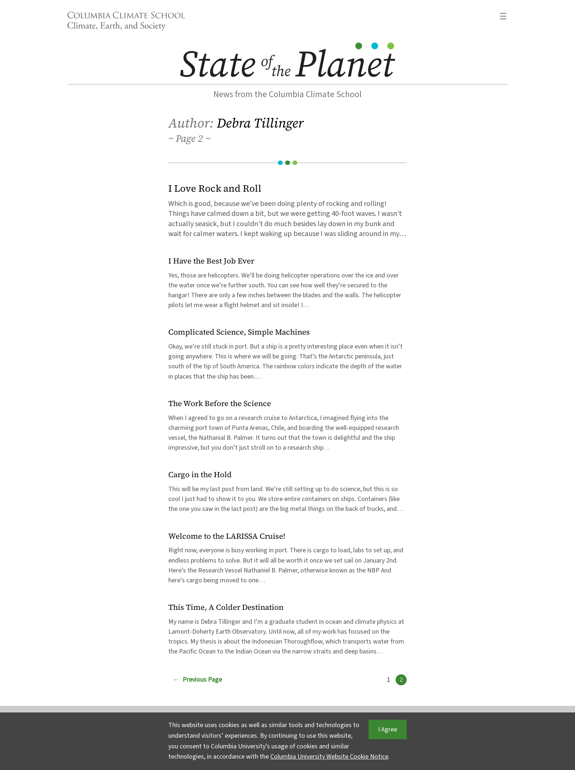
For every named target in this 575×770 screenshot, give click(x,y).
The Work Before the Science (219, 403)
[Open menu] (503, 16)
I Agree (387, 729)
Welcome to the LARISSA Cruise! (226, 536)
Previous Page (197, 680)
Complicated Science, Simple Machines (239, 332)
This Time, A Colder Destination (225, 607)
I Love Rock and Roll (214, 188)
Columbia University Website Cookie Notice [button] (329, 756)
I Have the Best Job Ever (211, 261)
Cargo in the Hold (200, 474)
